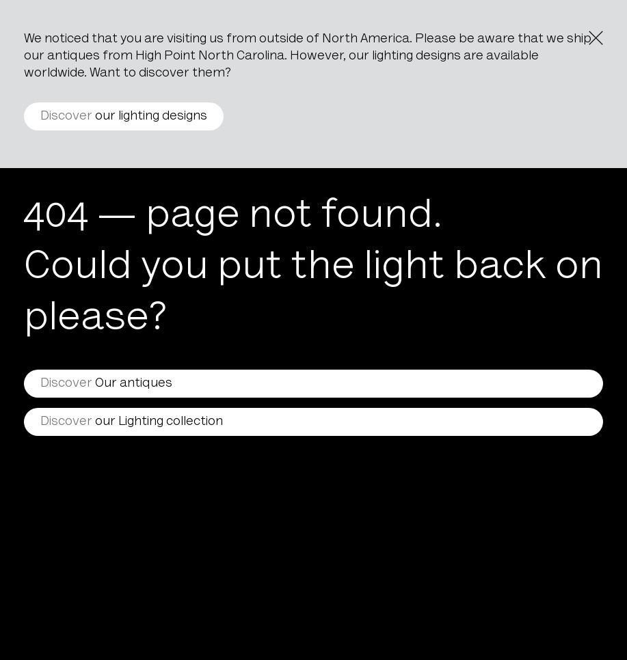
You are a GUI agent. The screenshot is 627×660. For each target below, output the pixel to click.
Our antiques (106, 383)
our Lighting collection (131, 421)
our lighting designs (123, 116)
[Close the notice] (596, 38)
